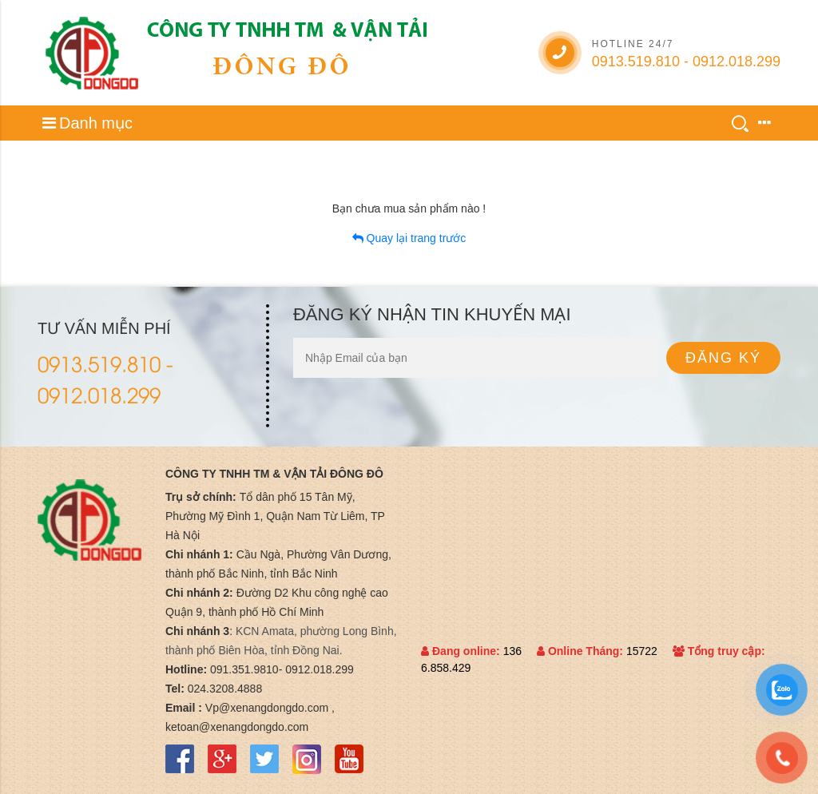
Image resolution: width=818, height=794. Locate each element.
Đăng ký (723, 358)
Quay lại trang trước (409, 238)
